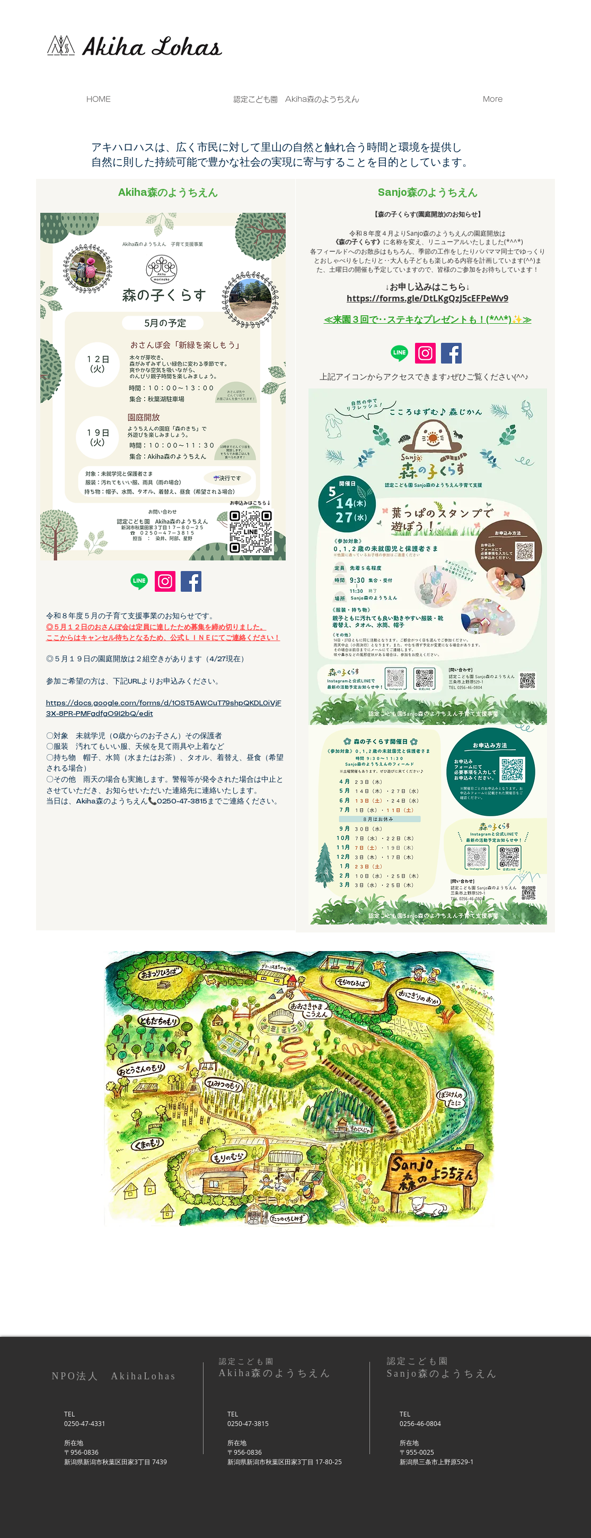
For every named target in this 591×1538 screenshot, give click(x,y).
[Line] (139, 581)
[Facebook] (191, 581)
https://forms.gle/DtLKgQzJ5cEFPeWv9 (427, 298)
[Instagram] (165, 581)
